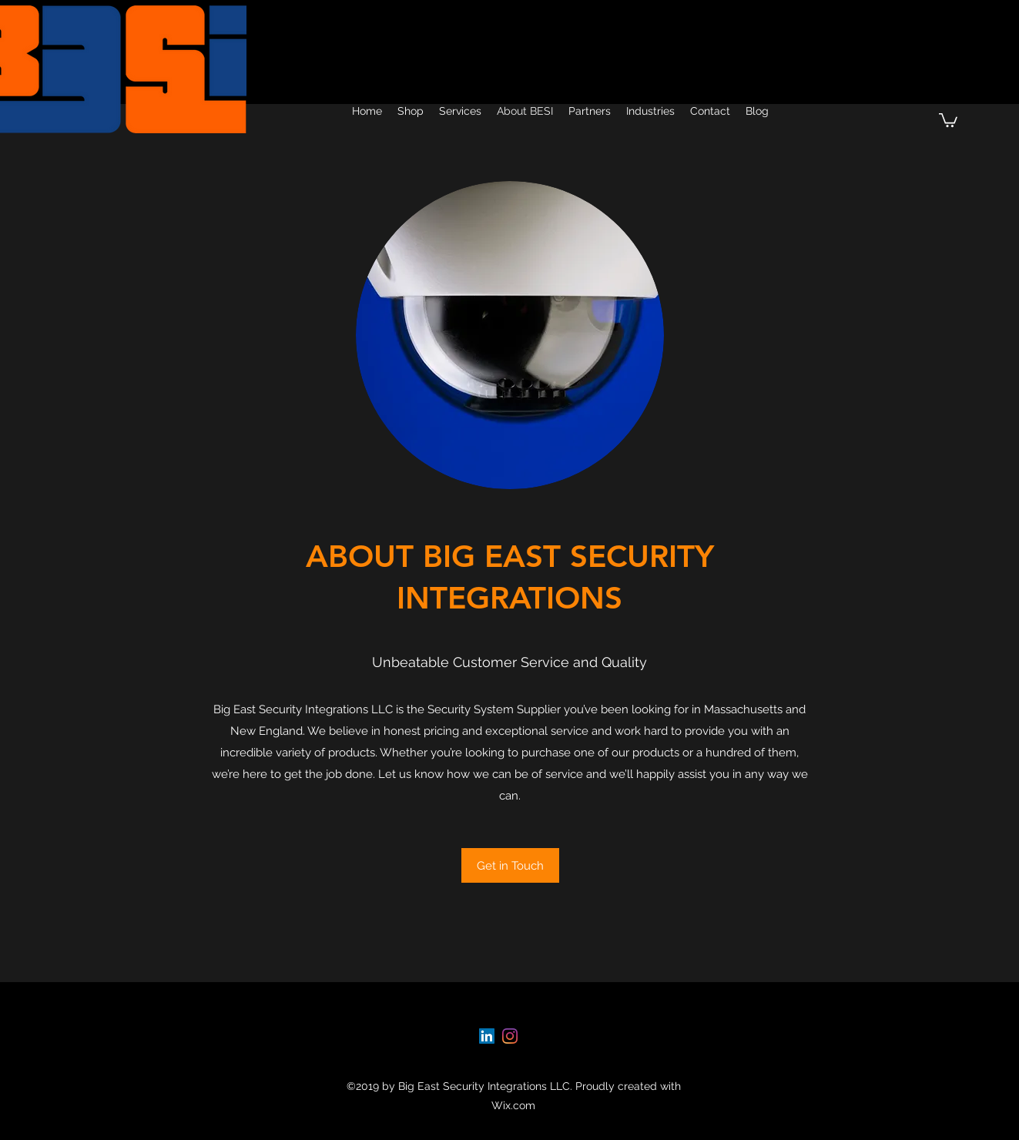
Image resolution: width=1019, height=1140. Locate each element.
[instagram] (510, 1036)
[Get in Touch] (510, 865)
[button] (948, 119)
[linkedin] (486, 1036)
